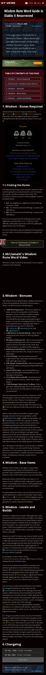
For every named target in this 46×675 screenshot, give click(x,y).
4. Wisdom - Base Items (16, 93)
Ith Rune (18, 114)
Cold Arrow (13, 328)
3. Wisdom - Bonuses (15, 88)
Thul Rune (19, 497)
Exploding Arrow (26, 328)
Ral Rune (8, 497)
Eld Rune (31, 114)
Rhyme (9, 450)
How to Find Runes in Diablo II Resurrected (20, 243)
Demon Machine (11, 604)
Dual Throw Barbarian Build (16, 565)
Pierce (7, 407)
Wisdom (17, 112)
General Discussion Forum (15, 670)
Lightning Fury (14, 331)
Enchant (8, 590)
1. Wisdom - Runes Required (18, 79)
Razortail (14, 400)
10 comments (36, 26)
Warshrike (15, 570)
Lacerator (18, 579)
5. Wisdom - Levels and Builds (18, 98)
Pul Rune (8, 114)
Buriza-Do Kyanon (12, 405)
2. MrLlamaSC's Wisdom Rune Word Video (23, 84)
